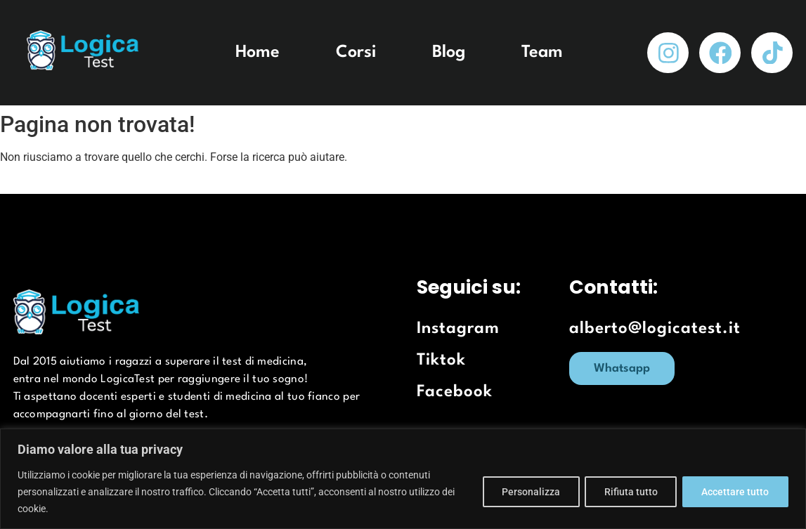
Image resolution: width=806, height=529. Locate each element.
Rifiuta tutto (627, 491)
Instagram (458, 328)
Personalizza (525, 491)
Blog (448, 52)
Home (257, 52)
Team (542, 52)
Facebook (455, 392)
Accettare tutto (734, 491)
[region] (403, 479)
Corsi (356, 52)
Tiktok (441, 360)
